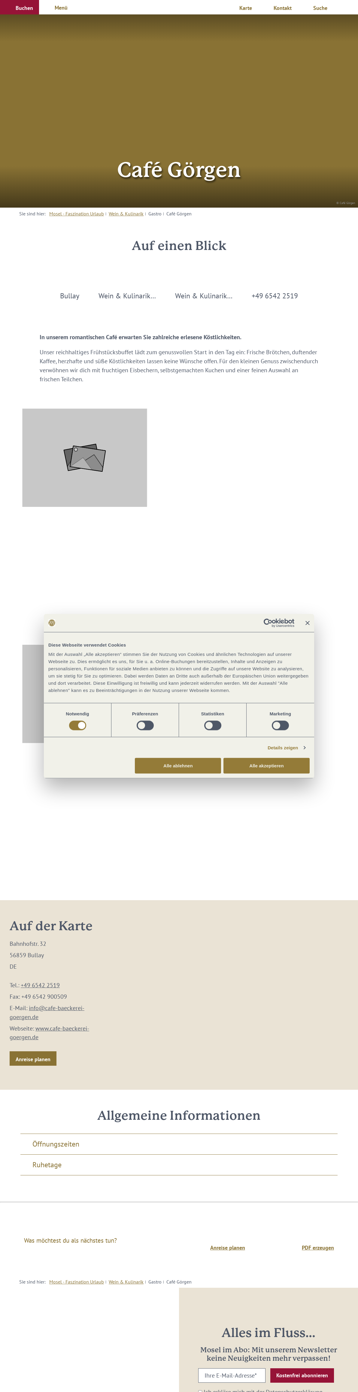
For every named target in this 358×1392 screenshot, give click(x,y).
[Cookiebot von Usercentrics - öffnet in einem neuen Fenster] (268, 622)
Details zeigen (283, 747)
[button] (19, 7)
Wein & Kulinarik (126, 214)
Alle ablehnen (178, 765)
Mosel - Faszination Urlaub (76, 214)
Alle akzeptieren (266, 765)
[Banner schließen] (307, 623)
